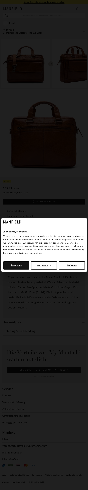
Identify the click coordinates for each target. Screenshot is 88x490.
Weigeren (72, 265)
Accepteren (16, 265)
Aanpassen (44, 265)
